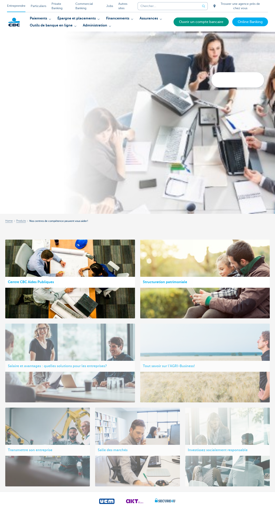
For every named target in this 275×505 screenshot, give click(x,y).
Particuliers (38, 6)
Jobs (109, 6)
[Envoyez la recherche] (204, 6)
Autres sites (122, 6)
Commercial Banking (84, 6)
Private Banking (56, 6)
